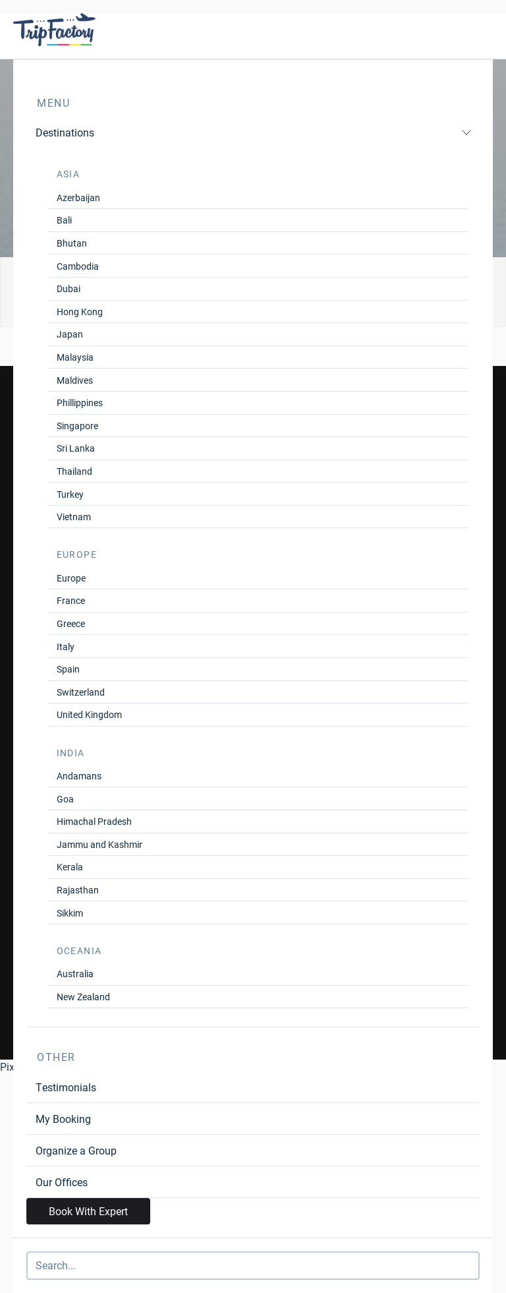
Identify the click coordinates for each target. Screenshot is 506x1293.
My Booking (63, 1119)
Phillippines (80, 402)
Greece (71, 623)
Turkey (70, 494)
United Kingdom (89, 714)
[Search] (253, 1265)
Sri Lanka (76, 448)
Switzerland (81, 692)
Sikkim (70, 913)
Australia (75, 973)
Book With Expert (88, 1211)
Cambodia (78, 266)
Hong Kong (80, 311)
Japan (70, 334)
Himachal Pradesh (94, 821)
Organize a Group (76, 1150)
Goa (65, 799)
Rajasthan (78, 890)
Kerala (70, 866)
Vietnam (74, 516)
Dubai (68, 288)
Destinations (254, 132)
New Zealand (83, 996)
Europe (71, 578)
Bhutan (72, 243)
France (71, 600)
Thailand (74, 471)
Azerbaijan (78, 197)
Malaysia (75, 357)
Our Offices (62, 1182)
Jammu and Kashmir (99, 844)
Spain (68, 669)
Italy (65, 646)
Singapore (77, 425)
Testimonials (66, 1087)
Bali (64, 220)
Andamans (79, 775)
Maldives (75, 380)
